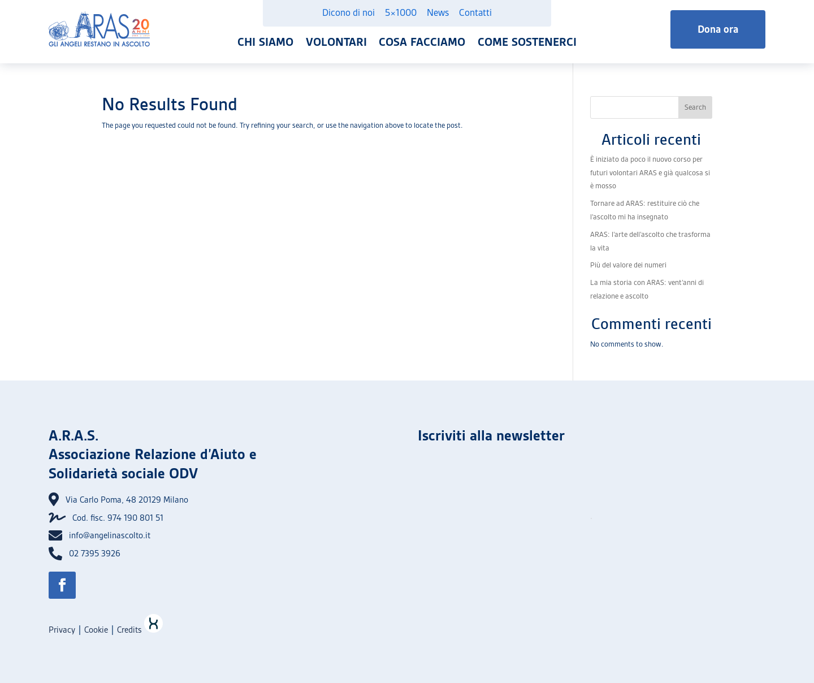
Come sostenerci (527, 42)
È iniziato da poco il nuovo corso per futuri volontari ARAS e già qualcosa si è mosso (650, 173)
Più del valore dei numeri (628, 265)
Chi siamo (265, 42)
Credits (140, 630)
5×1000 (401, 12)
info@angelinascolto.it (109, 535)
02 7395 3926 (94, 553)
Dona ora (718, 29)
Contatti (475, 12)
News (438, 12)
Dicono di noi (348, 12)
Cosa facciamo (422, 42)
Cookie (96, 630)
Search (695, 107)
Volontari (336, 42)
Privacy (62, 630)
